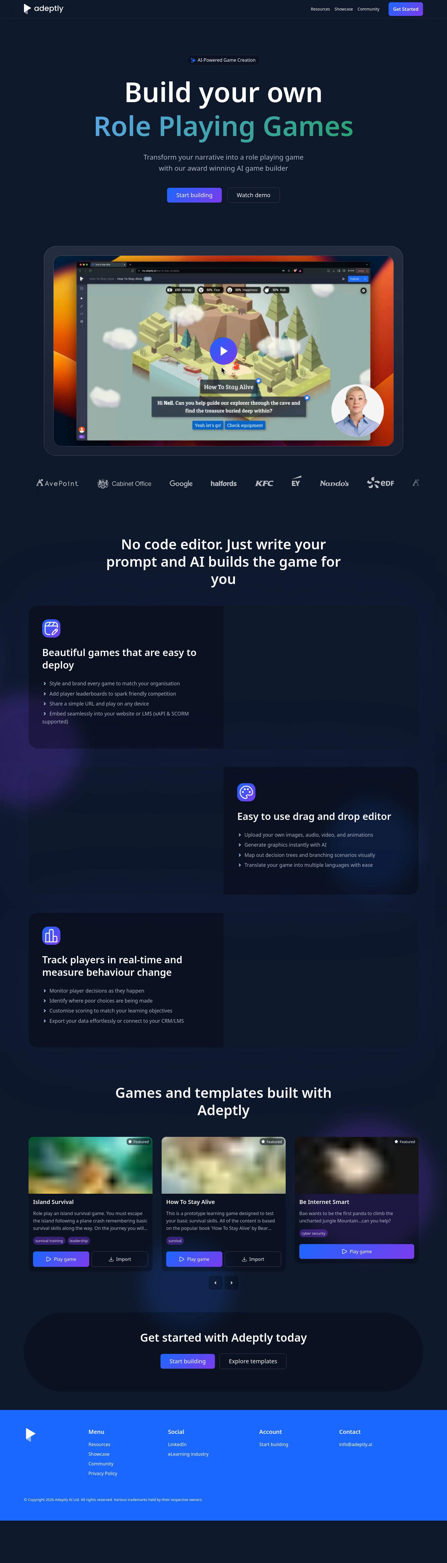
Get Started (405, 9)
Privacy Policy (102, 1516)
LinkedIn (177, 1487)
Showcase (325, 9)
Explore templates (253, 1403)
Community (362, 9)
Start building (194, 195)
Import (119, 1301)
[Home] (43, 9)
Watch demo (254, 195)
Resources (291, 9)
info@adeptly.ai (355, 1487)
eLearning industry (188, 1496)
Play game (61, 1301)
